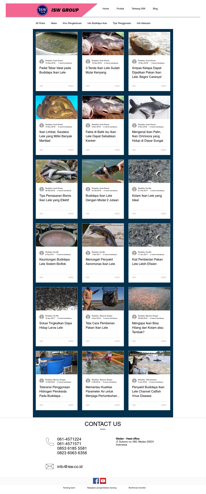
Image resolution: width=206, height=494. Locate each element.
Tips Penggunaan (122, 23)
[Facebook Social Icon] (96, 481)
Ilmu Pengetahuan (72, 23)
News (54, 23)
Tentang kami (69, 488)
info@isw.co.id (70, 466)
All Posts (40, 23)
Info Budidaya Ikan (97, 23)
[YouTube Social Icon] (103, 481)
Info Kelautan (143, 23)
